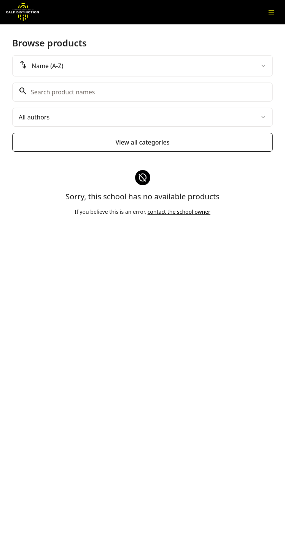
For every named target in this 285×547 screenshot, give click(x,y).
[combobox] (142, 65)
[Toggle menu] (271, 12)
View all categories (142, 142)
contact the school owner (179, 211)
